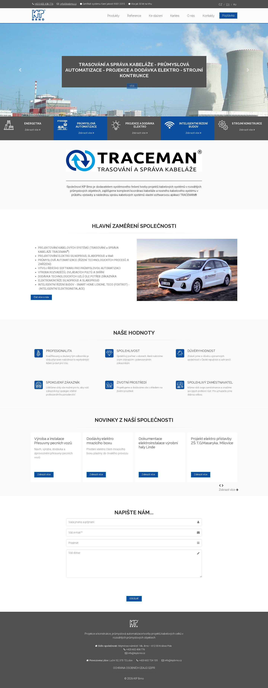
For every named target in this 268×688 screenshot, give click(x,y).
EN (227, 4)
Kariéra (174, 15)
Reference (134, 15)
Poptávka (228, 15)
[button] (20, 69)
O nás (191, 15)
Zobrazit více (32, 129)
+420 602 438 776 (42, 4)
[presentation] (94, 587)
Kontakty (209, 15)
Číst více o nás (41, 297)
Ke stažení (155, 15)
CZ (220, 4)
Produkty (113, 15)
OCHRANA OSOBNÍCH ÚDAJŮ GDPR (134, 667)
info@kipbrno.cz (65, 4)
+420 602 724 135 (146, 660)
